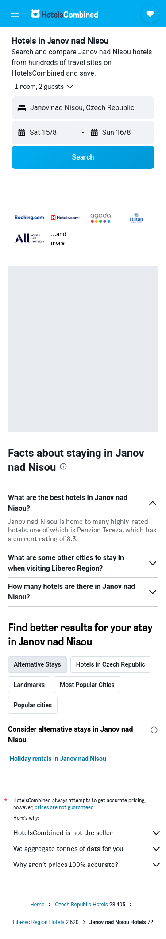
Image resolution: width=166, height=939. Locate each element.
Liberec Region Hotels (39, 922)
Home (37, 904)
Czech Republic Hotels (81, 904)
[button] (15, 13)
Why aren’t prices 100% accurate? (87, 864)
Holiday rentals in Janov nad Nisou (58, 758)
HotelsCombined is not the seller (87, 833)
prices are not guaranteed (64, 807)
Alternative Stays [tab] (37, 664)
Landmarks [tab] (29, 684)
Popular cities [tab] (33, 705)
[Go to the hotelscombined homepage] (64, 13)
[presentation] (63, 466)
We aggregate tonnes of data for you (87, 849)
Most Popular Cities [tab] (87, 684)
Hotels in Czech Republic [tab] (110, 664)
